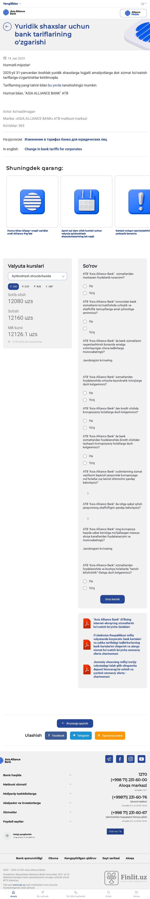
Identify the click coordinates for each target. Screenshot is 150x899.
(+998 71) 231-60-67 (129, 812)
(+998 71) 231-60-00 (129, 780)
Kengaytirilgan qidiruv (80, 858)
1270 (143, 774)
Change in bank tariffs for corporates (53, 149)
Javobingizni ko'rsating (97, 360)
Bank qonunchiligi (29, 858)
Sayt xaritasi (111, 858)
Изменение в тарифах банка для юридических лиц (66, 139)
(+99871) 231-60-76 (129, 797)
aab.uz (14, 12)
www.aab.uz (19, 885)
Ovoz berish (112, 599)
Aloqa (130, 858)
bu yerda (54, 85)
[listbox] (37, 276)
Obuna (53, 858)
